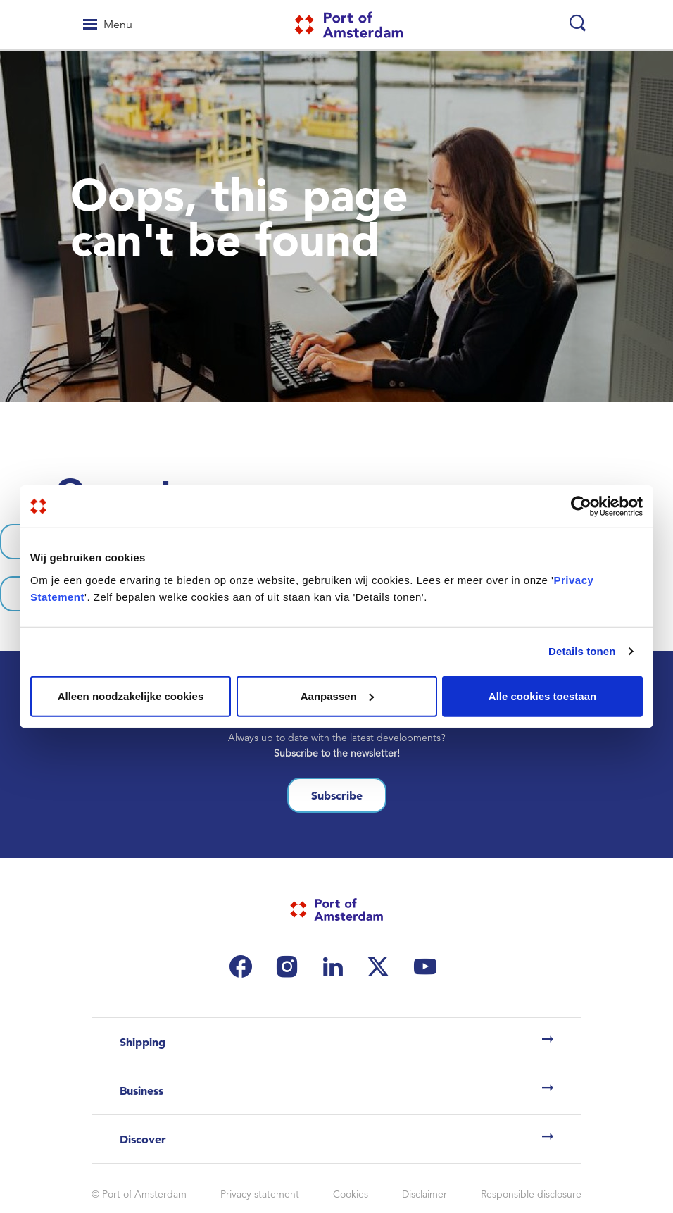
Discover (143, 1139)
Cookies (350, 1194)
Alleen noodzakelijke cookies (131, 696)
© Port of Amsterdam (139, 1194)
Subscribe (337, 795)
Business (141, 1090)
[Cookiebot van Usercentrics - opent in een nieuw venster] (581, 506)
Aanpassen (337, 696)
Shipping (142, 1042)
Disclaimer (424, 1194)
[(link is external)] (244, 966)
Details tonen (581, 651)
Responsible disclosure (531, 1194)
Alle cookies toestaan (542, 696)
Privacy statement (259, 1194)
